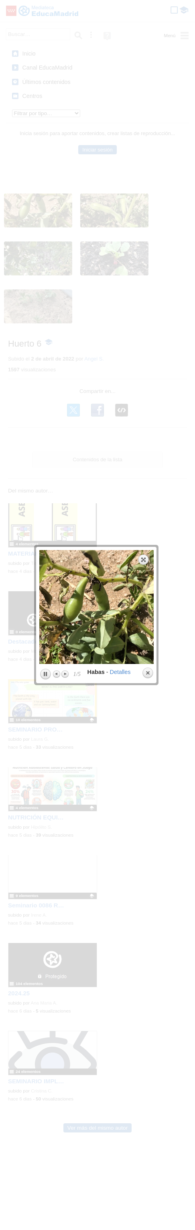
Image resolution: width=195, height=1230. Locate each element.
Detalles (120, 200)
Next (65, 202)
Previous (57, 202)
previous (67, 135)
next (125, 135)
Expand (143, 87)
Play (45, 202)
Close (147, 201)
